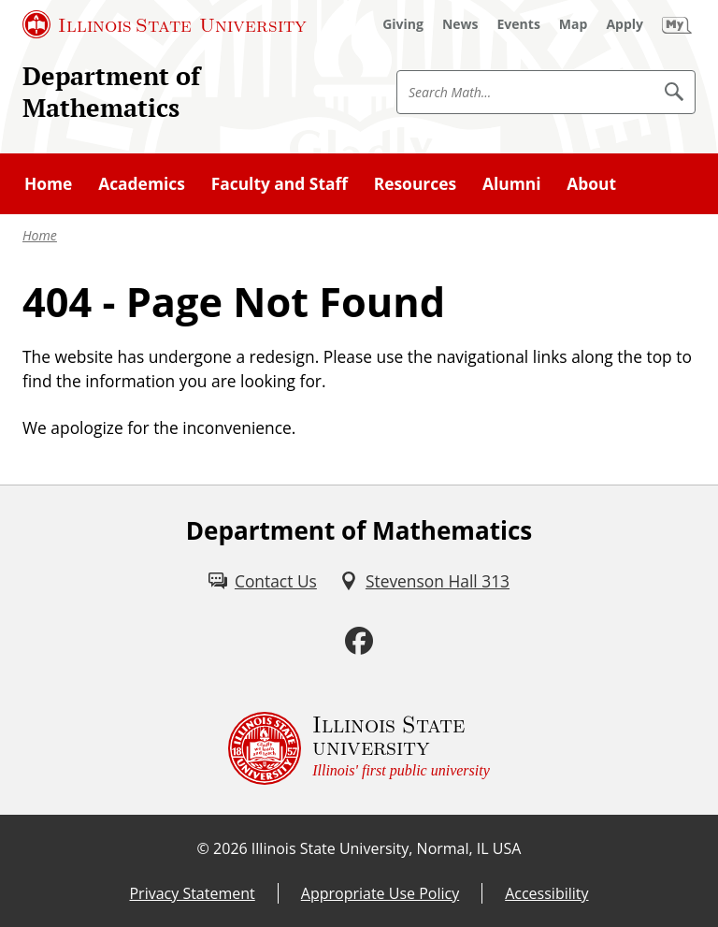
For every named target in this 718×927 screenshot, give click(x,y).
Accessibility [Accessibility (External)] (546, 893)
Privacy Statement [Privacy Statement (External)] (191, 893)
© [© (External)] (203, 848)
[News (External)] (460, 24)
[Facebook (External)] (359, 641)
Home (39, 235)
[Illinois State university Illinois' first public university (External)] (359, 748)
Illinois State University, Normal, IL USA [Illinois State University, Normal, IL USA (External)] (386, 848)
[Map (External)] (573, 24)
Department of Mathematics (111, 91)
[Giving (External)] (403, 24)
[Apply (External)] (624, 24)
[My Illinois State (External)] (677, 24)
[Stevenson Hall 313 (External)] (424, 581)
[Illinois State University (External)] (164, 24)
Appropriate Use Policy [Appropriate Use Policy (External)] (380, 893)
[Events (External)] (519, 24)
